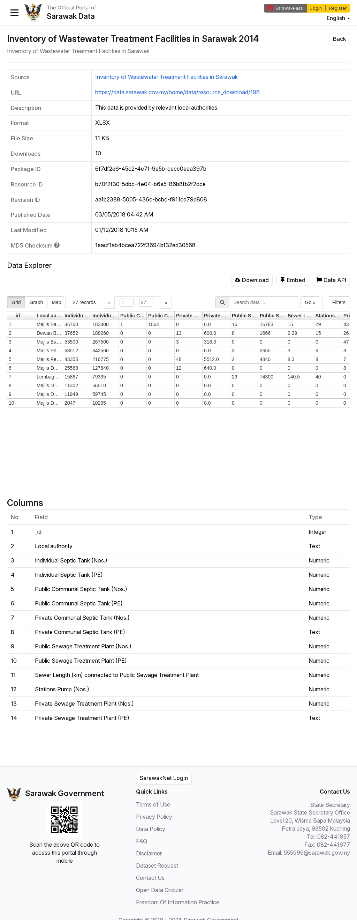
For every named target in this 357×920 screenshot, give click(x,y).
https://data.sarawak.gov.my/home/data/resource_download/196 (177, 92)
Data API (331, 280)
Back (339, 38)
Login (316, 8)
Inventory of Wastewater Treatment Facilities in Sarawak (166, 76)
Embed (292, 280)
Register (338, 8)
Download (252, 280)
